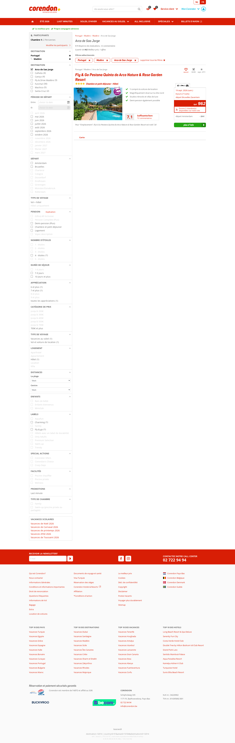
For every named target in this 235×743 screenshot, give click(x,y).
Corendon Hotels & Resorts (86, 587)
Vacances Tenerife (126, 631)
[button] (50, 51)
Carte (82, 137)
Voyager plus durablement (130, 600)
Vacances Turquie (37, 631)
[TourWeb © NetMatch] (117, 729)
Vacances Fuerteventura (129, 667)
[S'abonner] (70, 558)
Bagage (32, 605)
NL (196, 2)
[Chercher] (139, 9)
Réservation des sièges (84, 582)
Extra (31, 609)
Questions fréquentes (38, 596)
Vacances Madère (81, 640)
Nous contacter (36, 578)
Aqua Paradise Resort (172, 658)
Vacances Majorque (82, 672)
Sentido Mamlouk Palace (174, 654)
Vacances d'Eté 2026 (41, 533)
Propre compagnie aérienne (66, 28)
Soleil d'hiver (88, 21)
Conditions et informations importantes (47, 587)
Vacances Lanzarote (127, 649)
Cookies (121, 578)
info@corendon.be (128, 706)
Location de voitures (38, 613)
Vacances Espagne (37, 645)
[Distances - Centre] (51, 389)
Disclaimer (122, 591)
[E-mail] (48, 558)
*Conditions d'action (83, 596)
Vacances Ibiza (124, 658)
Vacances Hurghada (127, 636)
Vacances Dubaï (81, 631)
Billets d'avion (190, 21)
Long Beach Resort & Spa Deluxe (177, 631)
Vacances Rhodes (81, 667)
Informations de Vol (38, 600)
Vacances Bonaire (37, 654)
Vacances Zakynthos (83, 663)
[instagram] (128, 558)
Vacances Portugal (37, 663)
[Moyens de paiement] (40, 702)
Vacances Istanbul (126, 645)
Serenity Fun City (170, 636)
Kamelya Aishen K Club (173, 663)
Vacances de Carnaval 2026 (44, 527)
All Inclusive (142, 21)
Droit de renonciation (38, 591)
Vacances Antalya (126, 640)
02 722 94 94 (174, 560)
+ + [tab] (183, 85)
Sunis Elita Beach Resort (173, 672)
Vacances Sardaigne (82, 636)
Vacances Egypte (36, 636)
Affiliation (78, 591)
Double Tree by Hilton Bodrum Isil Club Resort (183, 645)
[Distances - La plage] (51, 380)
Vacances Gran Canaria (128, 654)
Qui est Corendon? (37, 573)
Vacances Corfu (125, 672)
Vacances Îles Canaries (84, 649)
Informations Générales (39, 582)
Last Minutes (65, 21)
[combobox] (117, 9)
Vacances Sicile (80, 645)
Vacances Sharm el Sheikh (85, 658)
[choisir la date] (54, 102)
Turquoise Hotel (170, 667)
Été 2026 (44, 21)
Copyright (122, 587)
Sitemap (122, 605)
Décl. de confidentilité (127, 582)
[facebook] (121, 558)
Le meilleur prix (42, 28)
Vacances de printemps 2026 (45, 530)
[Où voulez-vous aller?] (117, 9)
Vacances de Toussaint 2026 (45, 537)
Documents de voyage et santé (87, 573)
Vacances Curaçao (37, 658)
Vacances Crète (80, 654)
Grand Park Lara (170, 649)
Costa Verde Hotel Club (173, 640)
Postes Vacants (125, 596)
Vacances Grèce (36, 640)
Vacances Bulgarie (37, 667)
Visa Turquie (79, 578)
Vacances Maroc (36, 672)
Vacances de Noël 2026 (42, 523)
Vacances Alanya (125, 663)
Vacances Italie (35, 649)
